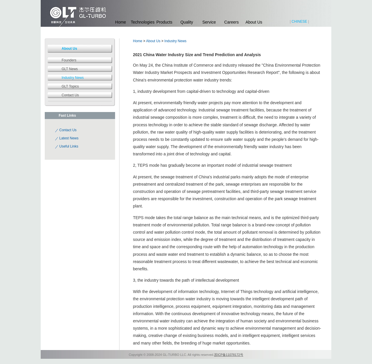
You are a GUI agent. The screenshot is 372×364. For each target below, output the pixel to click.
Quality (186, 22)
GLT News (70, 69)
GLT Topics (70, 86)
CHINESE (299, 21)
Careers (231, 22)
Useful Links (68, 146)
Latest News (68, 138)
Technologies (142, 22)
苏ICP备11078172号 (228, 354)
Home (120, 22)
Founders (69, 60)
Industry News (175, 41)
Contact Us (70, 95)
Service (209, 22)
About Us (254, 22)
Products (164, 22)
